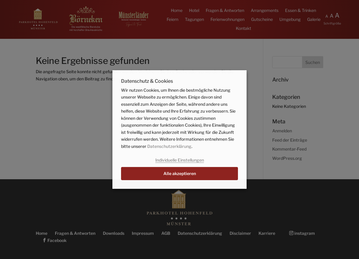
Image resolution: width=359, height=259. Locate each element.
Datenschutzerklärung (169, 146)
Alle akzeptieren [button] (179, 173)
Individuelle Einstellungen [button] (179, 160)
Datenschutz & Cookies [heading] (147, 81)
